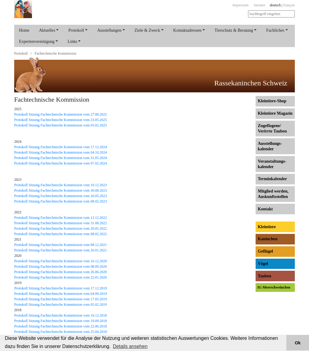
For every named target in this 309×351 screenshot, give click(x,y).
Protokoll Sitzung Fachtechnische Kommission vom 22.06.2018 (60, 326)
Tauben (264, 276)
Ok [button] (298, 342)
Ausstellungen (109, 30)
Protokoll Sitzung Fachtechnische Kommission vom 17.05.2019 (60, 299)
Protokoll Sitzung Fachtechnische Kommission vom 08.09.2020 (60, 266)
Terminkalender (272, 179)
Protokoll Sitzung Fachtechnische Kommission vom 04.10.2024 (60, 152)
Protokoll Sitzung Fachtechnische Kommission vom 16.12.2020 (60, 261)
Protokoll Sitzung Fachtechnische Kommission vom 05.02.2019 (60, 304)
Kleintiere (267, 227)
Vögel (263, 263)
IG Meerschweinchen (273, 287)
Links (72, 41)
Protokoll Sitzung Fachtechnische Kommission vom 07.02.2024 (60, 163)
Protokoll (76, 30)
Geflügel (265, 251)
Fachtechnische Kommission (55, 53)
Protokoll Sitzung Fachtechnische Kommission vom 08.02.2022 (60, 234)
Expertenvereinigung (36, 41)
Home (24, 30)
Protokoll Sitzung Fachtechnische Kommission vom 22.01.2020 (60, 277)
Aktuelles (47, 30)
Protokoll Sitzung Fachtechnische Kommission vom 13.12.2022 (60, 217)
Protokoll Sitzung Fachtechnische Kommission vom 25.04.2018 (60, 332)
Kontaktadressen (187, 30)
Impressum (240, 5)
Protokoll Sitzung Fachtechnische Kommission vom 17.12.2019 (60, 288)
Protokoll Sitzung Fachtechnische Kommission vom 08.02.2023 (60, 201)
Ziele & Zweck (147, 30)
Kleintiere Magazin (275, 113)
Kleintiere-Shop (272, 101)
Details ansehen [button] (130, 346)
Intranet (259, 5)
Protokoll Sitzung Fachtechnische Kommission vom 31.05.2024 (60, 158)
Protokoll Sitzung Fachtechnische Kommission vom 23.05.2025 (60, 120)
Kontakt (265, 209)
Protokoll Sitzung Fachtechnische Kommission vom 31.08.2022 (60, 223)
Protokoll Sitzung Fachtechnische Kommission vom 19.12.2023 (60, 185)
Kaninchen (267, 239)
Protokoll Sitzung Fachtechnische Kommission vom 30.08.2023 (60, 190)
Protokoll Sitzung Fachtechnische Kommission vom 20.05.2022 (60, 228)
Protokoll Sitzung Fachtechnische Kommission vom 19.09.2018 (60, 321)
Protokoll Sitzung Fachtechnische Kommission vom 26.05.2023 (60, 196)
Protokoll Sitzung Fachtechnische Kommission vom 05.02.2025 (60, 125)
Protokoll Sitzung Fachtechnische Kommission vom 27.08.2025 (60, 114)
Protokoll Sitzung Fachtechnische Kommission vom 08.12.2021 (60, 245)
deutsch (275, 5)
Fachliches (275, 30)
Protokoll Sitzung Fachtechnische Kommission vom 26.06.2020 (60, 272)
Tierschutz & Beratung (234, 30)
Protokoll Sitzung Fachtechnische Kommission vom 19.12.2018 (60, 315)
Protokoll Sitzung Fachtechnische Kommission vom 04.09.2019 (60, 294)
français (289, 5)
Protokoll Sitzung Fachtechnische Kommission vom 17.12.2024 (60, 147)
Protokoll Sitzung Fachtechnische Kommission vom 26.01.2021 (60, 250)
